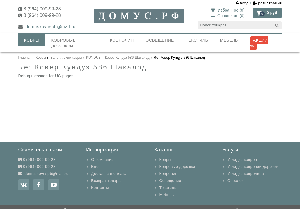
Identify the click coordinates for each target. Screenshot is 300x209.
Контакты (100, 187)
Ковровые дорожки (63, 43)
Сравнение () (227, 15)
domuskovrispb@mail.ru (49, 26)
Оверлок (235, 180)
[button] (267, 13)
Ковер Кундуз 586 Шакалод (127, 58)
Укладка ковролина (245, 173)
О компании (102, 159)
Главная (25, 58)
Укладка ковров (242, 159)
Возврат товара (106, 180)
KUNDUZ (93, 58)
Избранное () (227, 10)
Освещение (160, 40)
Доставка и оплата (109, 173)
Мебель (229, 40)
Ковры (32, 40)
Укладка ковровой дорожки (253, 166)
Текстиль (197, 40)
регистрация (267, 3)
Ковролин (122, 40)
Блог (95, 166)
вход (242, 3)
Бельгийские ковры (66, 58)
